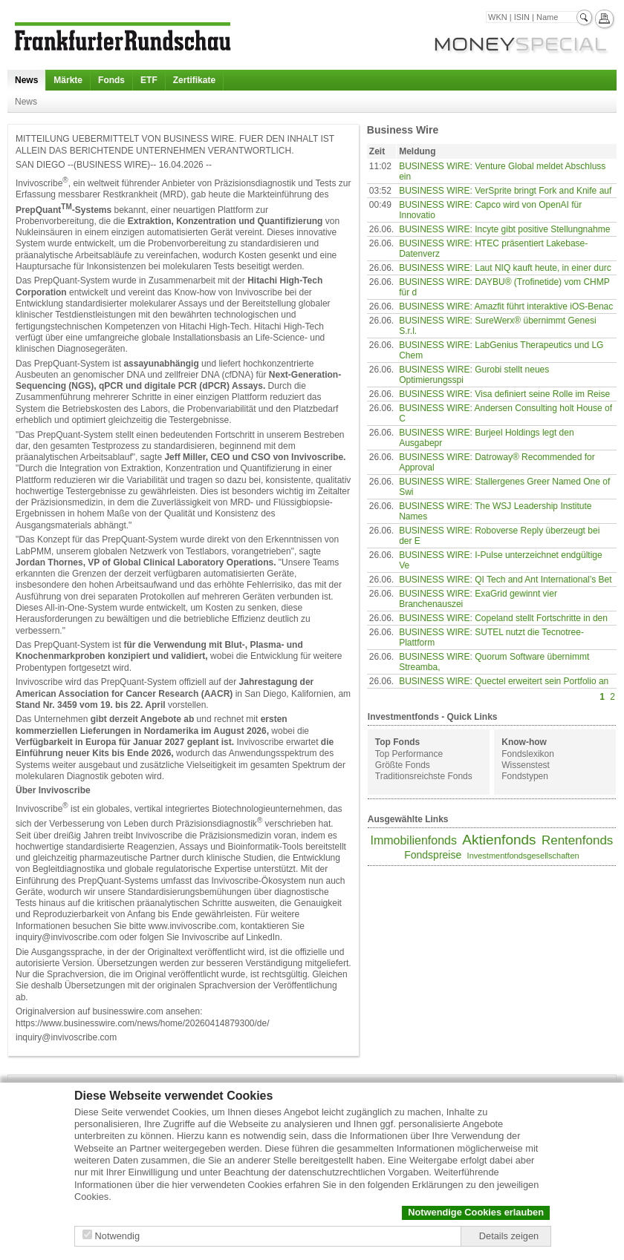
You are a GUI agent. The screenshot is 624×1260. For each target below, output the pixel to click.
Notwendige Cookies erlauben (476, 1212)
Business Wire (402, 130)
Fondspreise (432, 855)
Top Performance (409, 754)
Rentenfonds (577, 840)
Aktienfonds (499, 839)
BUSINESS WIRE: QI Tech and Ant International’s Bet (505, 579)
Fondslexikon (527, 754)
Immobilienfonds (413, 840)
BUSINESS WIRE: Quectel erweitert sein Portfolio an (503, 681)
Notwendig (117, 1235)
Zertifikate (194, 80)
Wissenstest (525, 765)
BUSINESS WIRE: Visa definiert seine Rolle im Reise (504, 394)
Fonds (111, 80)
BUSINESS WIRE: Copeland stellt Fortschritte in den (503, 618)
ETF (148, 80)
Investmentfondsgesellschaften (523, 855)
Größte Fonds (402, 765)
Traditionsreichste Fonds (423, 776)
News (26, 80)
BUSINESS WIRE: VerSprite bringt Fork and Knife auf (505, 191)
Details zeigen (509, 1235)
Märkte (67, 80)
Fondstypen (524, 776)
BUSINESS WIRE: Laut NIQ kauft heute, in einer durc (505, 268)
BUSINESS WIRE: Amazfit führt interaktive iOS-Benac (506, 306)
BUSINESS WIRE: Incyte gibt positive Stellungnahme (504, 229)
